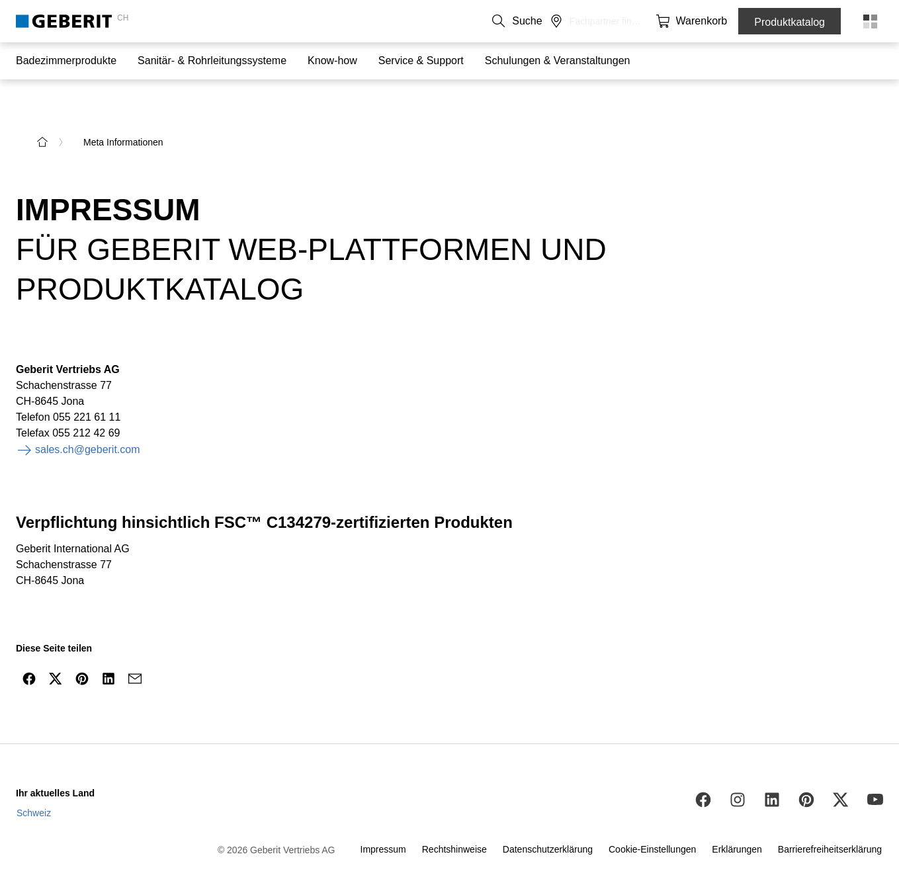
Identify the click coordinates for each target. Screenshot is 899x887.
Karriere (562, 21)
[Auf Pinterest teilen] (82, 650)
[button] (656, 21)
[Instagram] (737, 771)
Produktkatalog (789, 22)
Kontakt (465, 21)
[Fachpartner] (682, 21)
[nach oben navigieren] (861, 682)
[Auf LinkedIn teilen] (108, 650)
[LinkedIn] (772, 771)
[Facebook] (703, 771)
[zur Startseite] (42, 114)
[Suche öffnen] (656, 21)
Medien (606, 21)
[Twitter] (841, 771)
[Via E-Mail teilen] (135, 650)
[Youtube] (875, 771)
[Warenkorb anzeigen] (709, 21)
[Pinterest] (806, 771)
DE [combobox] (420, 21)
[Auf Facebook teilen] (29, 650)
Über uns (514, 21)
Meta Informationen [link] (123, 113)
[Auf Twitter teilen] (55, 650)
